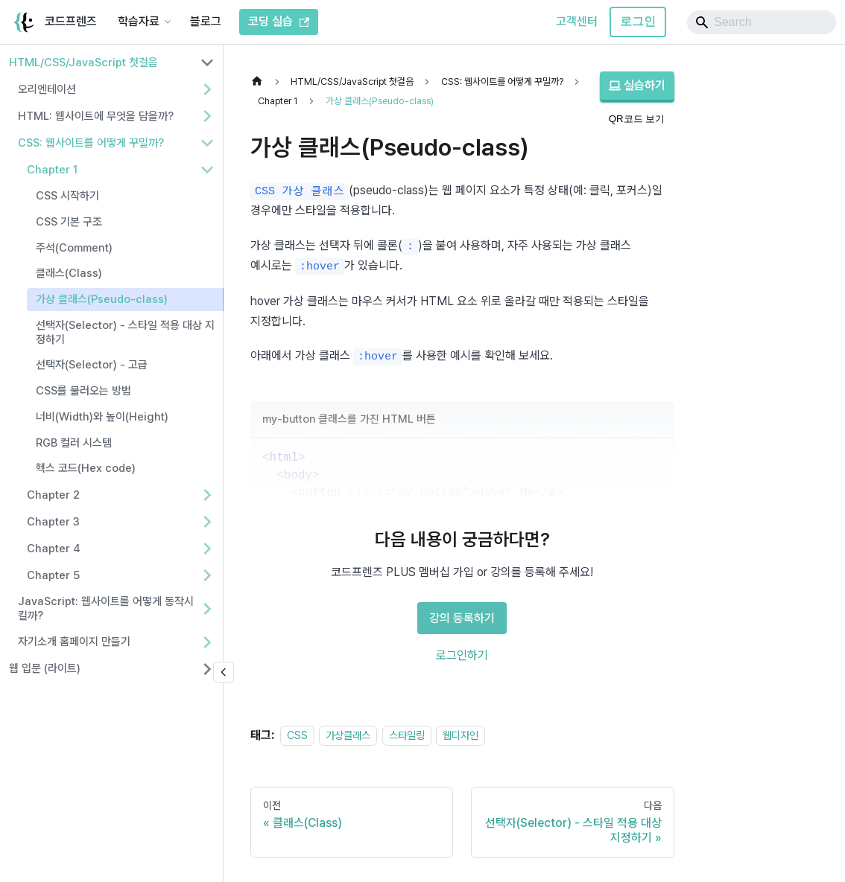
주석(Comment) (74, 248)
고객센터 (577, 21)
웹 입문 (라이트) (44, 668)
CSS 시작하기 (67, 195)
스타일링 (407, 735)
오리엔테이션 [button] (47, 89)
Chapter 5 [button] (53, 575)
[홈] (260, 81)
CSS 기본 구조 (69, 222)
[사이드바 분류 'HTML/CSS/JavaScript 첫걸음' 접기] (207, 62)
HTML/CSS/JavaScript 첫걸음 (83, 62)
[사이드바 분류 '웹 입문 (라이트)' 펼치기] (207, 669)
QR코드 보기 (637, 118)
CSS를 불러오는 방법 (83, 390)
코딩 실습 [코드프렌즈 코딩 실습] (278, 21)
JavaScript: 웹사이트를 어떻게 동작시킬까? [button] (106, 608)
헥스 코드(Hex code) (86, 468)
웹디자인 (460, 735)
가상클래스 (348, 735)
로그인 (638, 21)
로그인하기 (462, 655)
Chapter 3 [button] (53, 521)
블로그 (205, 21)
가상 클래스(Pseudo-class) (102, 299)
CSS (297, 735)
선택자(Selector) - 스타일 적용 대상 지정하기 (125, 332)
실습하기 (637, 85)
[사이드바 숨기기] (223, 672)
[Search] (761, 22)
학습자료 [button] (138, 21)
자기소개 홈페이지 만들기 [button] (74, 641)
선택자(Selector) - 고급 (92, 364)
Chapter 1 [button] (52, 169)
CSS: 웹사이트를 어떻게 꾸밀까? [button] (91, 143)
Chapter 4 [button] (53, 548)
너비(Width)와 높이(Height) (102, 417)
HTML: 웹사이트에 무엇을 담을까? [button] (96, 116)
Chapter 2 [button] (53, 495)
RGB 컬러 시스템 (74, 443)
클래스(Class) (69, 273)
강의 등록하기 (462, 618)
